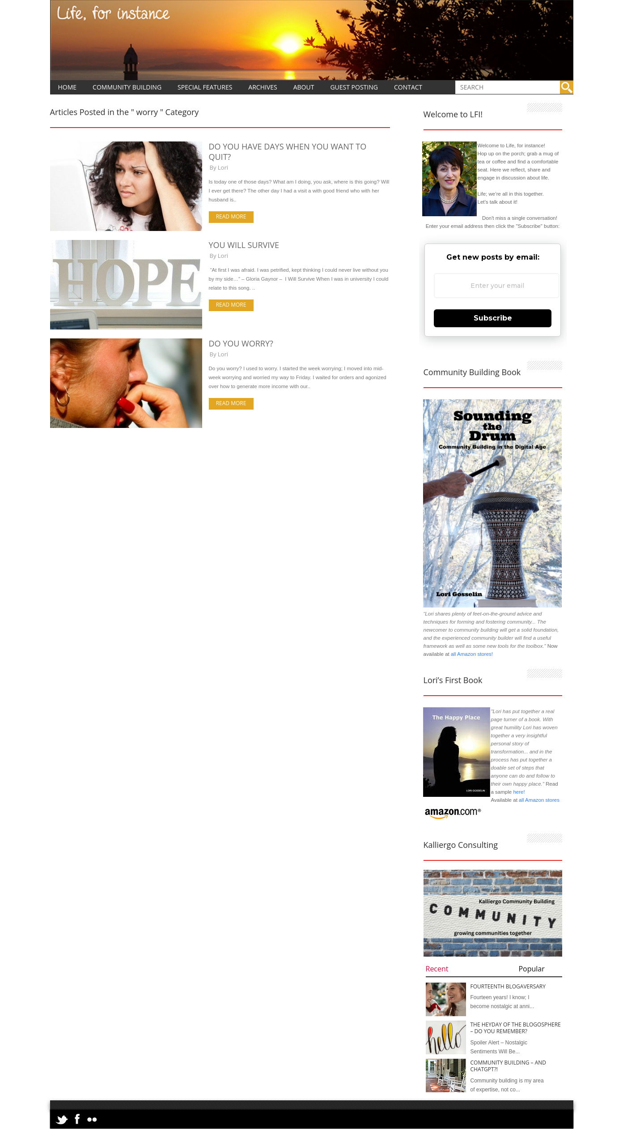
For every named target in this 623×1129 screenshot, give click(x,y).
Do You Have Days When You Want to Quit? (288, 151)
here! (519, 792)
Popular (531, 969)
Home (67, 87)
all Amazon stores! (472, 654)
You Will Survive (244, 244)
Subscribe (493, 318)
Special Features (205, 87)
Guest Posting (354, 87)
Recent (437, 969)
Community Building (127, 87)
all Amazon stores (538, 800)
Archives (262, 87)
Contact (408, 87)
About (303, 87)
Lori (223, 167)
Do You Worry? (241, 343)
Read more (231, 216)
